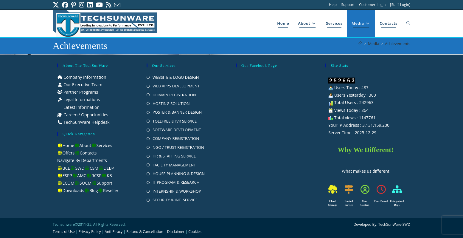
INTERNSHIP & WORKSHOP (177, 191)
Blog (93, 190)
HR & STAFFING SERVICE (174, 156)
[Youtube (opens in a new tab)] (99, 5)
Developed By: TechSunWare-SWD (382, 224)
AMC (81, 175)
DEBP (109, 168)
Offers (69, 153)
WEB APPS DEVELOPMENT (176, 86)
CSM (94, 168)
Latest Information (81, 107)
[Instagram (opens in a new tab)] (81, 5)
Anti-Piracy (114, 231)
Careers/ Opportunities (85, 115)
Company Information (84, 77)
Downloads (73, 190)
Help (333, 4)
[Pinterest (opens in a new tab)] (73, 5)
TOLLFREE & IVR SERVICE (175, 121)
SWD (80, 168)
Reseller (111, 190)
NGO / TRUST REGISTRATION (178, 147)
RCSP (96, 175)
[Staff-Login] (400, 4)
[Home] (360, 43)
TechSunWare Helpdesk (86, 122)
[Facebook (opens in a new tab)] (65, 5)
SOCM (85, 183)
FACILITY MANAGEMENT (174, 165)
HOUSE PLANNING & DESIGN (179, 173)
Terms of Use (64, 231)
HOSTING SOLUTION (171, 103)
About (85, 145)
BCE (66, 168)
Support (348, 4)
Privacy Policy (90, 231)
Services (104, 145)
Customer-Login (372, 4)
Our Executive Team (82, 84)
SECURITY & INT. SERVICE (175, 200)
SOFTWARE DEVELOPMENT (177, 129)
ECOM (68, 183)
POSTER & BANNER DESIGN (177, 112)
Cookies (194, 231)
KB (109, 175)
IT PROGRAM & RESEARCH (176, 182)
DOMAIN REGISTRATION (174, 95)
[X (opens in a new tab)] (56, 5)
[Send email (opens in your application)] (117, 5)
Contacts (88, 153)
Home (68, 145)
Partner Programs (80, 92)
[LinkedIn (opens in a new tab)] (90, 5)
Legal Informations (81, 99)
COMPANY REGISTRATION (176, 138)
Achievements (397, 43)
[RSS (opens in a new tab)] (108, 5)
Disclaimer (176, 231)
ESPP (67, 175)
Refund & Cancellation (144, 231)
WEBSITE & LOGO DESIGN (176, 77)
